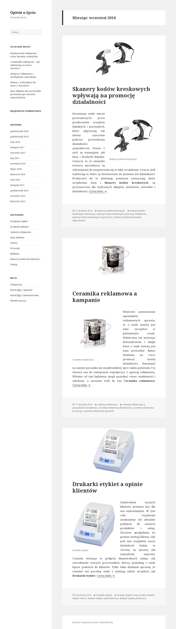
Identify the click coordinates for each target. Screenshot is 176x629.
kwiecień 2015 (17, 201)
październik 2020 (19, 131)
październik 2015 (19, 190)
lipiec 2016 (16, 168)
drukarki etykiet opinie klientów (102, 598)
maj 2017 (15, 158)
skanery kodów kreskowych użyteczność (92, 217)
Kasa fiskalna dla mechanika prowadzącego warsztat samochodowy (25, 94)
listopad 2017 (17, 147)
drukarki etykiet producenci (133, 598)
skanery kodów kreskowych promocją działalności (121, 213)
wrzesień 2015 (18, 195)
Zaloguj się (16, 284)
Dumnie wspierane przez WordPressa (92, 622)
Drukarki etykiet (19, 221)
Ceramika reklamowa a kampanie (104, 296)
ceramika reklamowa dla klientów (115, 407)
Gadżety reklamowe (20, 232)
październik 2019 (19, 136)
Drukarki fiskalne (19, 226)
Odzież (13, 242)
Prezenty (15, 248)
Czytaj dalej (98, 191)
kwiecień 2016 (17, 174)
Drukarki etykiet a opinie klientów (107, 487)
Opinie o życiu (23, 12)
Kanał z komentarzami (24, 295)
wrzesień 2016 (18, 163)
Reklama (14, 253)
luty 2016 (15, 179)
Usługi (13, 264)
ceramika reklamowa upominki (98, 410)
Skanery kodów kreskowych (25, 259)
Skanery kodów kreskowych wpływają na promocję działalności (111, 95)
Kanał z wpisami (21, 289)
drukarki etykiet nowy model (131, 595)
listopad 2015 (17, 185)
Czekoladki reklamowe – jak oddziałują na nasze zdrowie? (25, 65)
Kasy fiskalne (17, 237)
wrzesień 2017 (18, 152)
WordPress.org (18, 300)
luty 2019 (15, 141)
